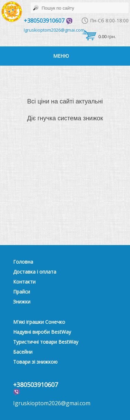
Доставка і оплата (34, 271)
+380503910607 (48, 20)
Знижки (21, 301)
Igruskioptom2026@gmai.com (54, 30)
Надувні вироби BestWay (42, 332)
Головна (23, 261)
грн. (99, 38)
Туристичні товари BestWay (45, 342)
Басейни (22, 352)
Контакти (24, 281)
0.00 (102, 36)
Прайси (21, 291)
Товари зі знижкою (35, 361)
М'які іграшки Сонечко (39, 322)
